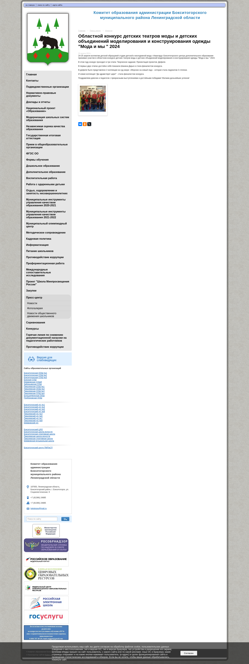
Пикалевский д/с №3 (33, 414)
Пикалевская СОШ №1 (34, 386)
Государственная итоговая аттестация (43, 137)
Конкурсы (32, 328)
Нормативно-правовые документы (41, 94)
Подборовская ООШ (33, 398)
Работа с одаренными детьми (45, 184)
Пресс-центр (34, 297)
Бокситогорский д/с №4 (34, 407)
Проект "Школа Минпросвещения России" (47, 283)
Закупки (31, 290)
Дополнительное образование (45, 172)
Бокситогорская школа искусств (38, 432)
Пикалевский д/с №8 (33, 420)
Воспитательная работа (41, 178)
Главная (31, 74)
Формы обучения (37, 159)
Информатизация (37, 245)
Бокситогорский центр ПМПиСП (38, 448)
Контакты (32, 80)
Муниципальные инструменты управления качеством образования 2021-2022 (46, 214)
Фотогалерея (35, 308)
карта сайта (57, 5)
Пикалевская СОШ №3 (34, 391)
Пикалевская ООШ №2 (34, 389)
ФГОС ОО (32, 153)
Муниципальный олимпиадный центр (46, 225)
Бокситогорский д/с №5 (34, 409)
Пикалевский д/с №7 (33, 418)
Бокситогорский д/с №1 (34, 405)
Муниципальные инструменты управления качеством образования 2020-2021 (46, 202)
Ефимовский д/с (31, 423)
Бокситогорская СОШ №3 (35, 377)
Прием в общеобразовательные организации (47, 146)
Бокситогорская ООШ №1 (35, 373)
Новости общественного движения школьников (41, 315)
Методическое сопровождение (46, 232)
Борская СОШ (30, 380)
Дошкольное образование (43, 165)
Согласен (189, 653)
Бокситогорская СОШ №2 (35, 375)
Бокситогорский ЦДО (33, 429)
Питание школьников (39, 251)
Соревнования (35, 322)
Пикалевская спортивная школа (38, 438)
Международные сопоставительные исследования (38, 272)
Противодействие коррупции (45, 257)
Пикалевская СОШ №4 (34, 393)
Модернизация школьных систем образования (47, 119)
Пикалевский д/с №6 (33, 416)
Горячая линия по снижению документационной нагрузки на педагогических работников (46, 337)
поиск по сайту (43, 5)
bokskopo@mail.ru (39, 508)
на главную (30, 5)
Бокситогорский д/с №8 (34, 411)
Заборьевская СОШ (33, 384)
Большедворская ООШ (34, 396)
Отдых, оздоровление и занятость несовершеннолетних (47, 192)
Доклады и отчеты (38, 102)
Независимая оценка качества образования (45, 128)
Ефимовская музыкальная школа (39, 441)
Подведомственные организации (47, 86)
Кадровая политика (38, 238)
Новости (32, 303)
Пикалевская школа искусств (37, 436)
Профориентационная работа (45, 263)
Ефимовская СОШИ (33, 382)
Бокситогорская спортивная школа (39, 434)
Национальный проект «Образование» (40, 109)
